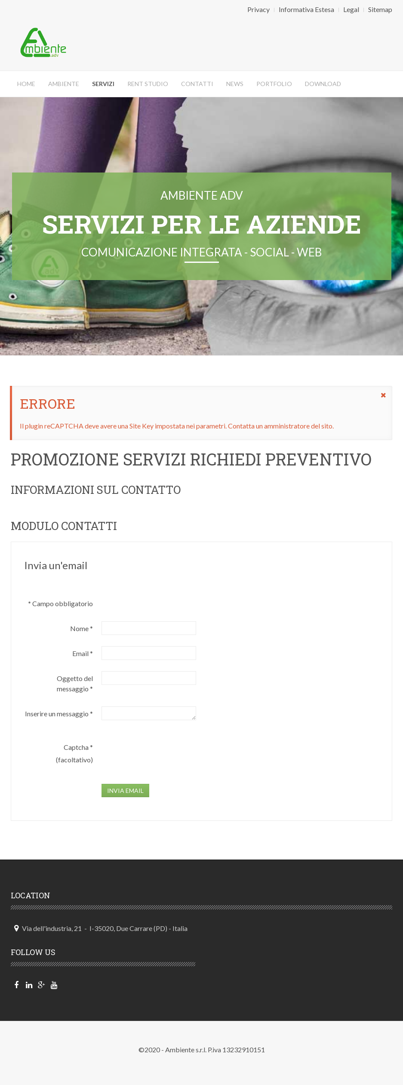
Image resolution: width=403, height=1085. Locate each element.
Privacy (258, 9)
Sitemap (380, 9)
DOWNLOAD (323, 83)
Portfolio (274, 83)
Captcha (78, 747)
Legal (351, 9)
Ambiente (63, 83)
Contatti (197, 83)
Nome (81, 628)
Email (82, 653)
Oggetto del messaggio (75, 683)
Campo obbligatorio (60, 603)
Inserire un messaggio (59, 713)
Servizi (103, 83)
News (234, 83)
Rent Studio (147, 83)
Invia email (125, 790)
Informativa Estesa (306, 9)
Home (26, 83)
